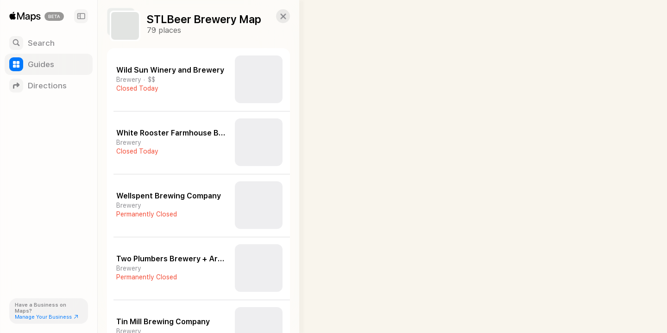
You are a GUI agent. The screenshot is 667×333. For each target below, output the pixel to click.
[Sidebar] (81, 16)
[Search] (49, 43)
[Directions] (49, 85)
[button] (276, 16)
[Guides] (49, 64)
